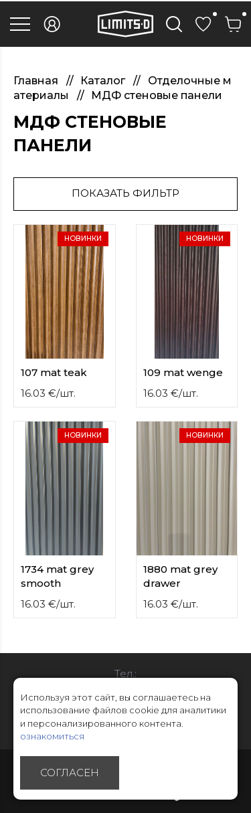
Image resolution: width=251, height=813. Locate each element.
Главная (37, 80)
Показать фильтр (125, 193)
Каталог (104, 80)
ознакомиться (52, 736)
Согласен (69, 772)
